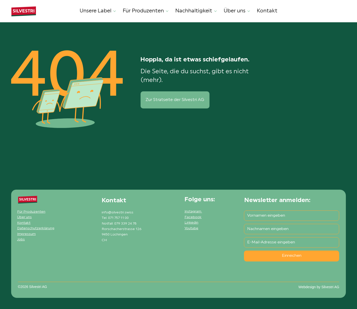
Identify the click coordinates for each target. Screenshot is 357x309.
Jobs (21, 239)
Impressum (26, 234)
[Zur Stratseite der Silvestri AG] (175, 99)
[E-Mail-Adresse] (290, 242)
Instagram (193, 211)
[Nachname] (290, 229)
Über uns (24, 217)
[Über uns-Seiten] (248, 11)
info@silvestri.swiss (117, 212)
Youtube (191, 228)
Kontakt (23, 223)
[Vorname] (290, 216)
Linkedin (191, 223)
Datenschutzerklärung (35, 228)
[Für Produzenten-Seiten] (167, 11)
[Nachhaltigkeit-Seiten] (215, 11)
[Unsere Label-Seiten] (114, 11)
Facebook (193, 217)
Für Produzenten (31, 212)
